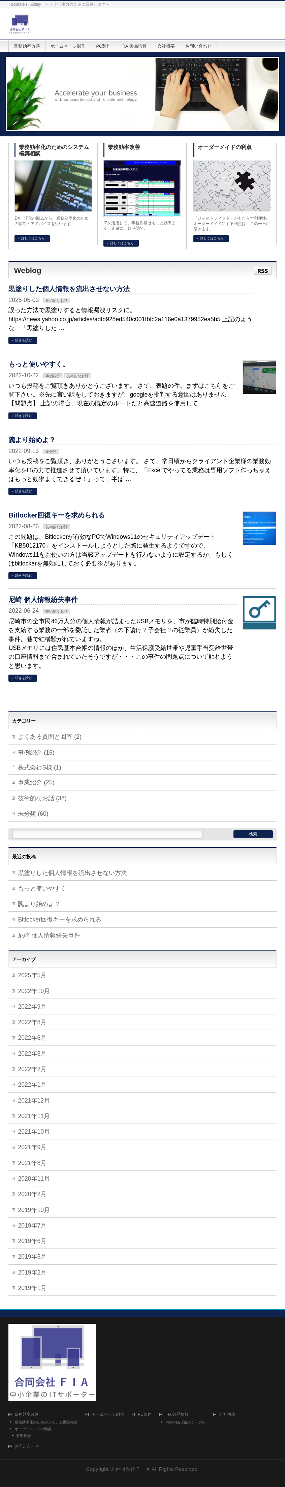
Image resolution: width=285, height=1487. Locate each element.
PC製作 (145, 1414)
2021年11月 (34, 1116)
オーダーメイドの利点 (225, 147)
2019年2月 (32, 1272)
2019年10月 (34, 1210)
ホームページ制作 (108, 1414)
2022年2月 (32, 1069)
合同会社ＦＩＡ (133, 1469)
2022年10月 (34, 991)
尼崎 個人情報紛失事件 (43, 599)
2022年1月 (32, 1084)
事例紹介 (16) (36, 752)
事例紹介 (52, 376)
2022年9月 (32, 1006)
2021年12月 (34, 1100)
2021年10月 (34, 1131)
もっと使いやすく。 (38, 364)
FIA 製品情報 (177, 1414)
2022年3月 (32, 1053)
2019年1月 (32, 1288)
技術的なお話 (56, 301)
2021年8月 (32, 1163)
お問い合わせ (26, 1446)
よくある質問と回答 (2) (49, 736)
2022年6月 (32, 1037)
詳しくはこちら (33, 238)
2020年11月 (34, 1178)
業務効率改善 (124, 147)
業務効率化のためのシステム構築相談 (54, 150)
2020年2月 (32, 1194)
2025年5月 (32, 975)
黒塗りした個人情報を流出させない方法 (69, 289)
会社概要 (227, 1414)
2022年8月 (32, 1022)
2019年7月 (32, 1225)
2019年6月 (32, 1241)
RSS (262, 270)
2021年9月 (32, 1147)
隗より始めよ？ (32, 440)
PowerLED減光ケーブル (185, 1422)
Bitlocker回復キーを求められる (56, 515)
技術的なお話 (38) (42, 798)
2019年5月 (32, 1256)
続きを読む (23, 340)
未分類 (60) (33, 813)
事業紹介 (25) (36, 782)
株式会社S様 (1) (39, 767)
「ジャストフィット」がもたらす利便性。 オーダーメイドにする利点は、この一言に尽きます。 (231, 223)
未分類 (51, 452)
